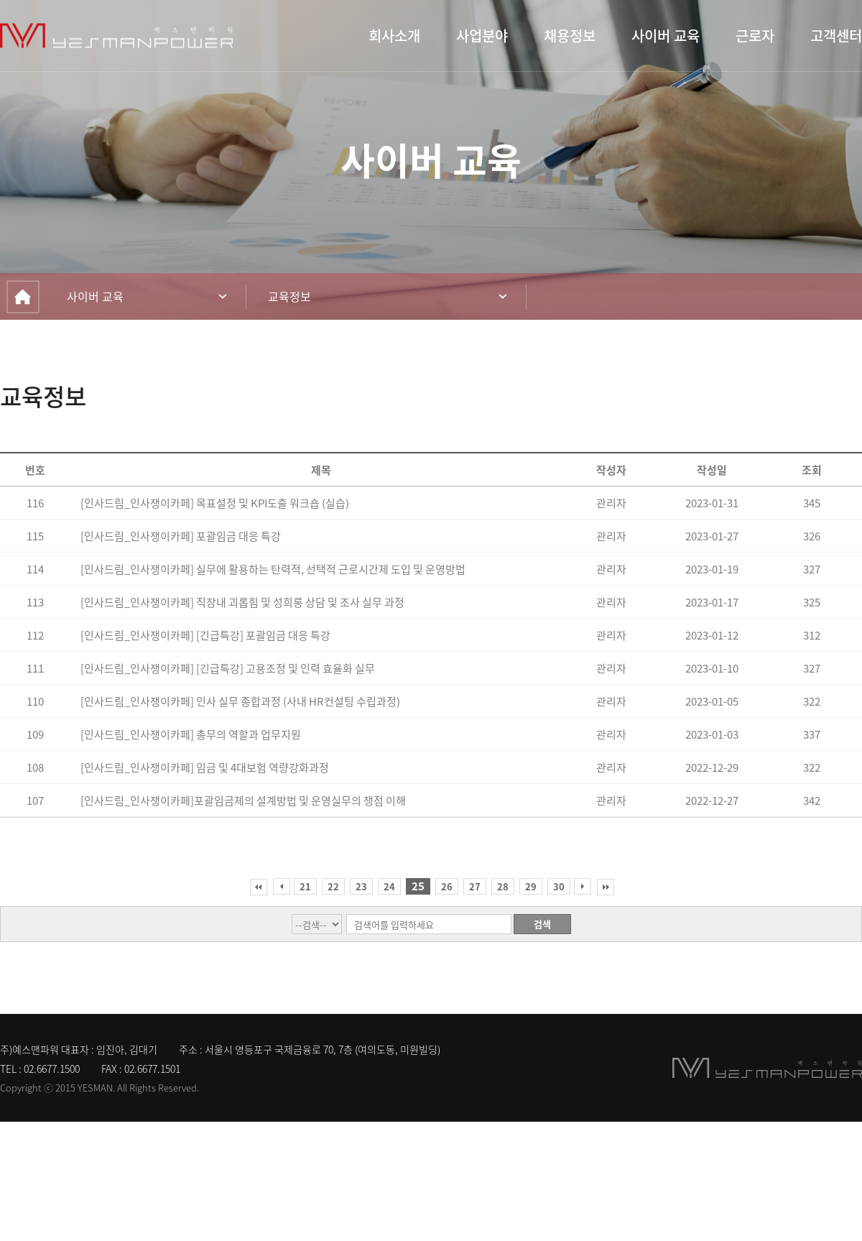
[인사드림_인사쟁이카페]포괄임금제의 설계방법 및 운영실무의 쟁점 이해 (243, 800)
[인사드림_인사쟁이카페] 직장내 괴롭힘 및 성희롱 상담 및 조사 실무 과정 (242, 602)
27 (475, 886)
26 (447, 886)
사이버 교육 (665, 36)
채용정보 (569, 36)
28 (503, 886)
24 (389, 886)
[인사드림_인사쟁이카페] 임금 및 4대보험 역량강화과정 (204, 767)
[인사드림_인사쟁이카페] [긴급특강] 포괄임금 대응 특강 (205, 635)
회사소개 (394, 36)
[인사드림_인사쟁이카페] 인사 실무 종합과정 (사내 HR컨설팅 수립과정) (240, 701)
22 (333, 886)
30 (559, 886)
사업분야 (482, 36)
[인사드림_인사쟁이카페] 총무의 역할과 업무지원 (190, 734)
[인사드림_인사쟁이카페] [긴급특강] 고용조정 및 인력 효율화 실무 (227, 668)
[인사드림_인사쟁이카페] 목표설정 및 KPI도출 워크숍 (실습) (214, 503)
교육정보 (289, 296)
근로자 (755, 36)
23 (361, 886)
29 (531, 886)
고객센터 (836, 36)
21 (305, 886)
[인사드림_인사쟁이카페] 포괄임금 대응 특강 (180, 536)
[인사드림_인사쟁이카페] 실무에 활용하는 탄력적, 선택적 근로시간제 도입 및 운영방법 (272, 569)
